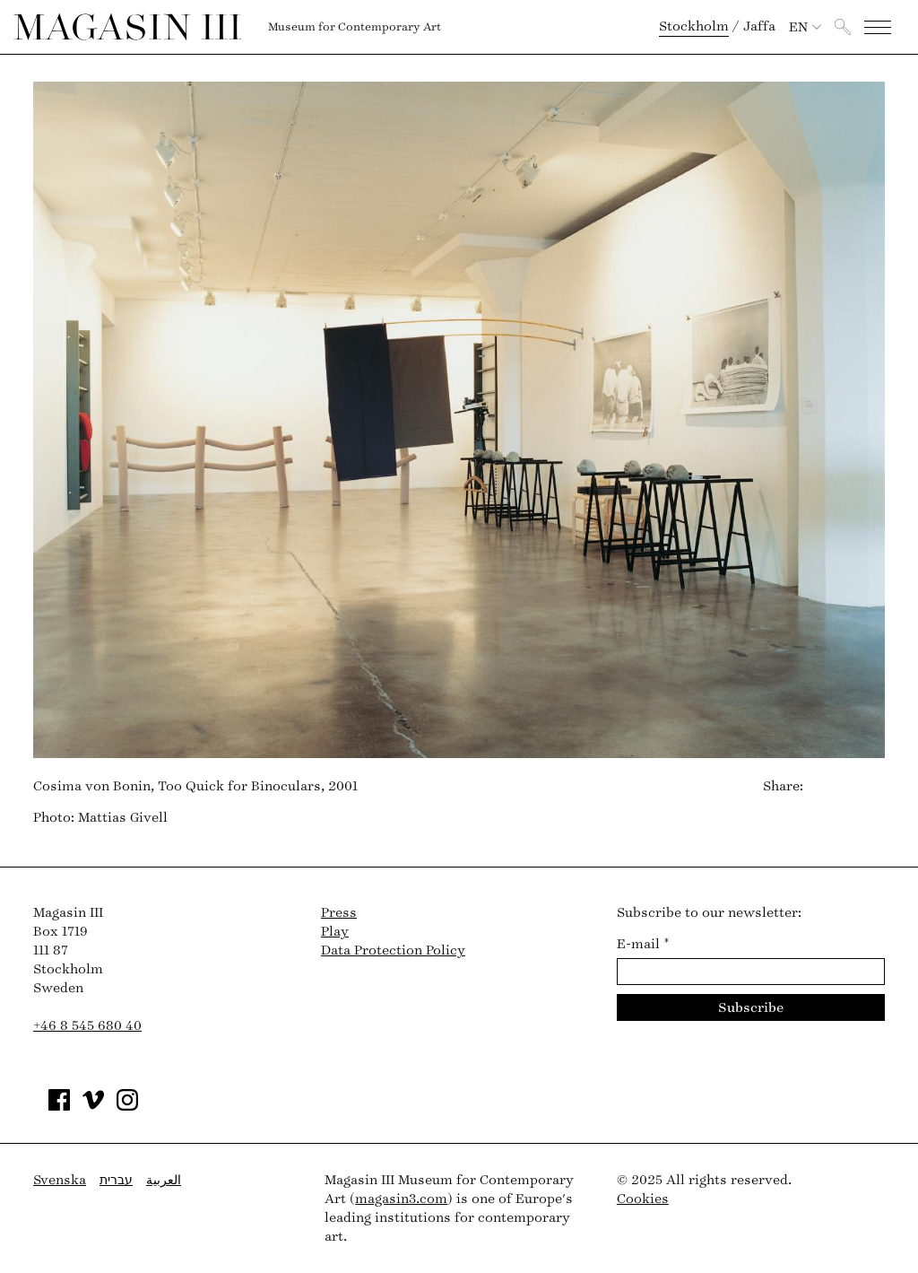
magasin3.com (401, 1199)
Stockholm (694, 26)
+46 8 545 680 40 (87, 1025)
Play (335, 931)
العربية (163, 1180)
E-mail (643, 944)
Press (339, 912)
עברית (116, 1180)
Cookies (643, 1199)
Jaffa (759, 26)
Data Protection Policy (393, 950)
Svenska (59, 1180)
